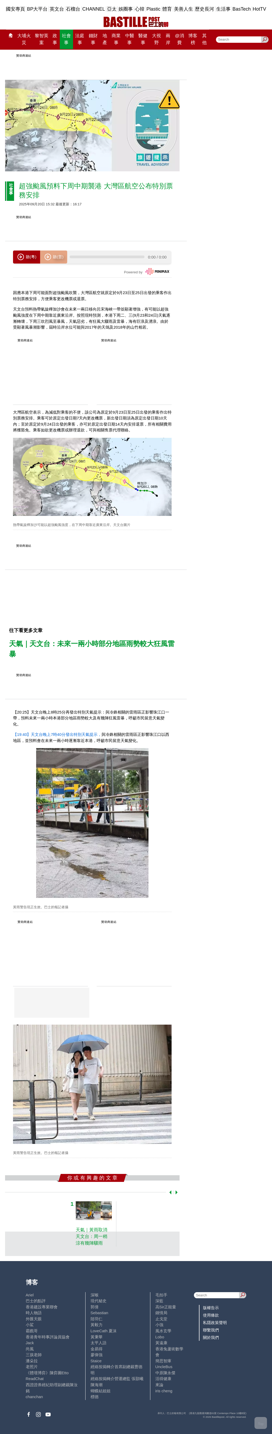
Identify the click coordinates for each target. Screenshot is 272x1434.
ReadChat (35, 1378)
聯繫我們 (211, 1330)
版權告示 (211, 1307)
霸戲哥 (32, 1331)
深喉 (95, 1295)
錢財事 (93, 39)
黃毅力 (97, 1324)
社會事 (66, 39)
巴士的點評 (36, 1301)
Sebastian (99, 1312)
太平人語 (99, 1342)
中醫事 (129, 39)
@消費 (179, 39)
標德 (95, 1396)
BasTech (241, 9)
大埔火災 (24, 39)
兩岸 (168, 39)
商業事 (116, 39)
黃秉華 (97, 1337)
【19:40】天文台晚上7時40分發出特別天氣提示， (57, 734)
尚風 (30, 1349)
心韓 (139, 9)
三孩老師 (34, 1354)
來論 (159, 1384)
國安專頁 (15, 9)
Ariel (30, 1295)
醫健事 (142, 39)
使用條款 (211, 1315)
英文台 (57, 9)
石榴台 (73, 9)
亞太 (112, 9)
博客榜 (192, 39)
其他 (204, 39)
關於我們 (211, 1337)
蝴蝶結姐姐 (100, 1391)
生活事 (223, 9)
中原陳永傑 (165, 1373)
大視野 (156, 39)
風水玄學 (163, 1331)
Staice (96, 1361)
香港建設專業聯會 (42, 1307)
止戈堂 (161, 1319)
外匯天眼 (34, 1319)
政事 (55, 39)
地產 (105, 39)
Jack (30, 1342)
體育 (167, 9)
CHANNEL (93, 9)
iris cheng (163, 1391)
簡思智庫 (163, 1361)
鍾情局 (161, 1312)
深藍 (159, 1301)
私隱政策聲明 (215, 1322)
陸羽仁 (97, 1319)
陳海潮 (97, 1384)
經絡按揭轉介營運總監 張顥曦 (117, 1378)
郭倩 (95, 1307)
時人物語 (34, 1312)
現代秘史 (99, 1301)
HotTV (259, 9)
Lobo (159, 1337)
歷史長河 (204, 9)
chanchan (34, 1396)
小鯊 (30, 1324)
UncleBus (163, 1366)
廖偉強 (97, 1354)
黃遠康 (161, 1342)
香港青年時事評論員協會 (48, 1337)
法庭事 (79, 39)
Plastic (153, 9)
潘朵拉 (32, 1361)
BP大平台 (37, 9)
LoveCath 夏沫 (104, 1331)
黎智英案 (41, 39)
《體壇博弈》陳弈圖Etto (47, 1373)
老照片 (32, 1366)
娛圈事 (125, 9)
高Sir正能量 (165, 1307)
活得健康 (163, 1378)
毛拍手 (161, 1295)
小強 (159, 1324)
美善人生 (183, 9)
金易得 (97, 1349)
